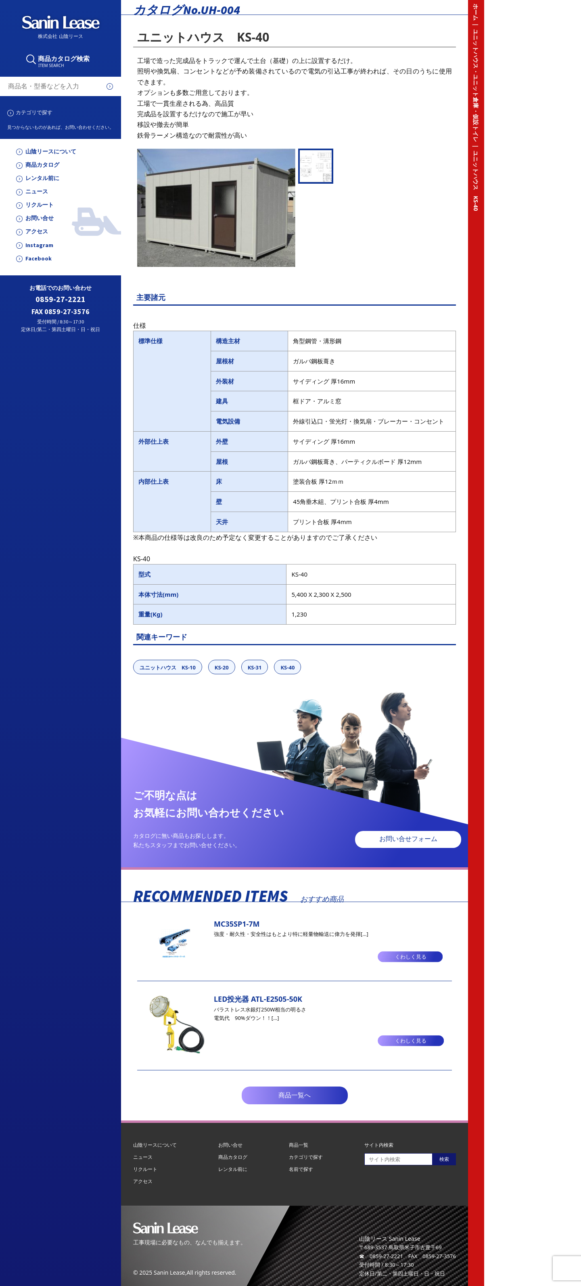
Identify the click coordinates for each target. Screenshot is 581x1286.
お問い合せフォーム (408, 838)
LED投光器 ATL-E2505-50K (258, 999)
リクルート (39, 205)
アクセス (36, 231)
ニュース (36, 191)
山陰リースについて (50, 151)
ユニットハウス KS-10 (168, 667)
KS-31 (255, 667)
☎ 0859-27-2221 (381, 1256)
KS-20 (222, 667)
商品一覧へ (294, 1095)
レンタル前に (42, 178)
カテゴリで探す (34, 112)
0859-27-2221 (61, 299)
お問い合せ (39, 218)
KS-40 (287, 667)
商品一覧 (298, 1144)
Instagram (39, 245)
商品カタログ (42, 165)
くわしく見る (410, 957)
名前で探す (301, 1169)
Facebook (38, 258)
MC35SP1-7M (237, 924)
